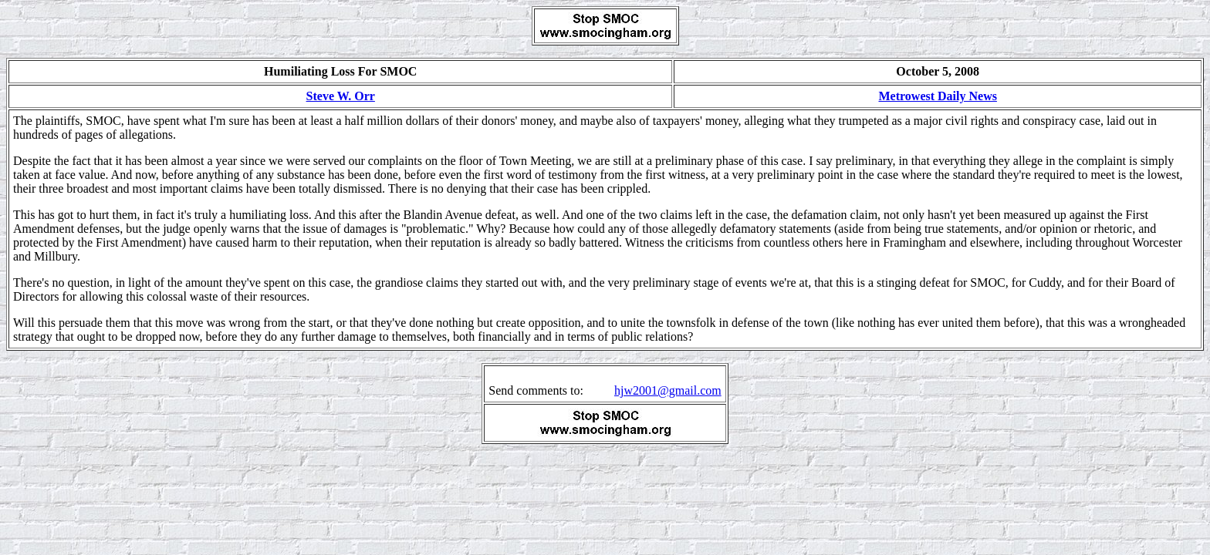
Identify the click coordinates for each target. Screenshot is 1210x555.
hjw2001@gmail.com (668, 390)
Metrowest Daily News (937, 96)
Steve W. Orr (340, 96)
